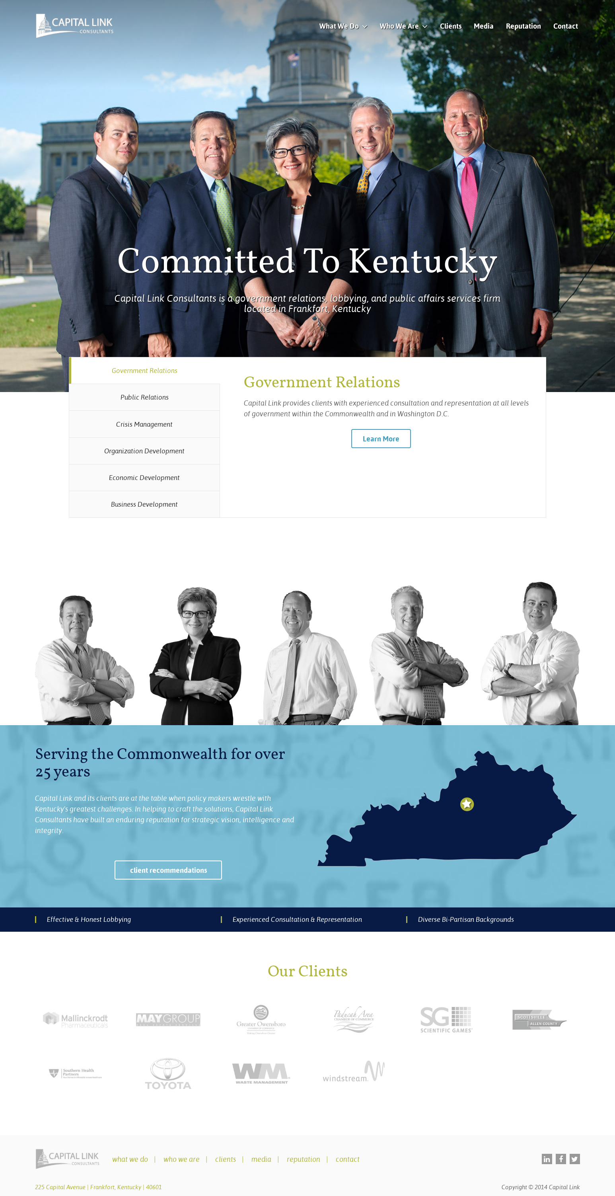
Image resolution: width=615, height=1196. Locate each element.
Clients (450, 26)
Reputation (523, 26)
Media (484, 26)
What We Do (339, 26)
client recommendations (168, 870)
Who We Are (399, 26)
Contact (565, 26)
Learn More (381, 439)
